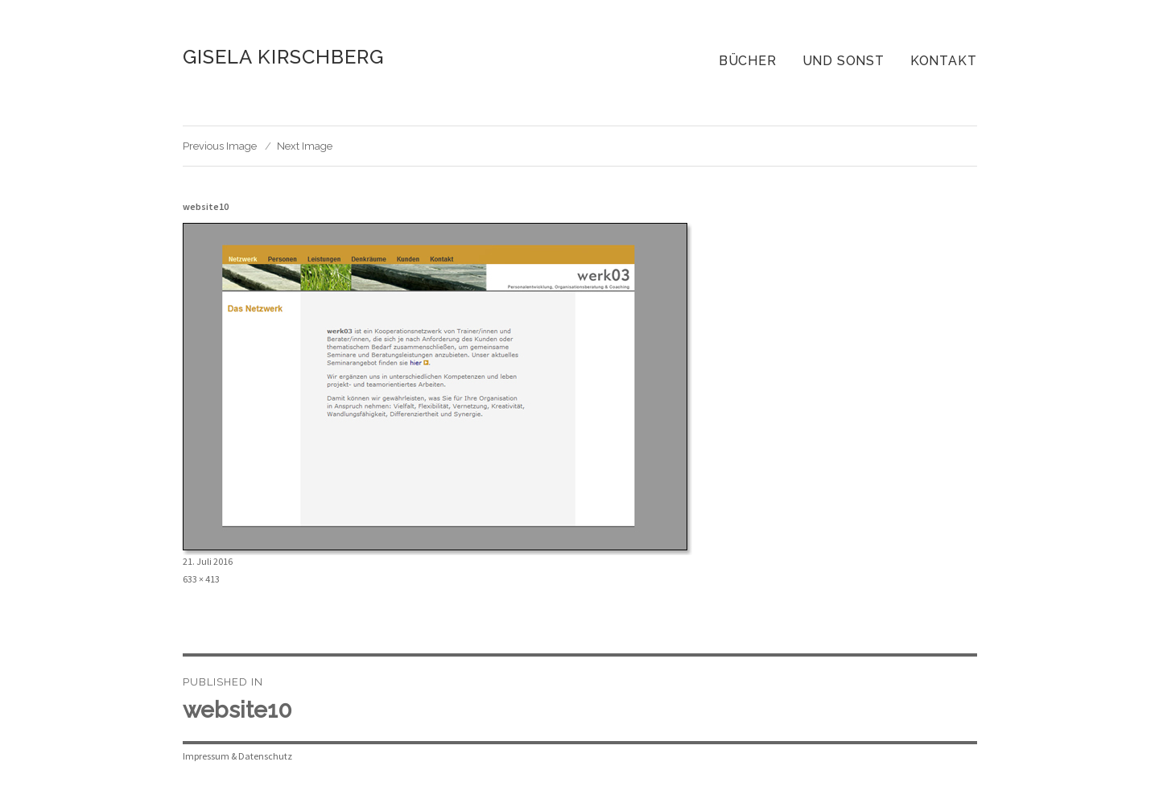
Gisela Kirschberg (283, 56)
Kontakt (943, 60)
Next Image (304, 146)
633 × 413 (201, 579)
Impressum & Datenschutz (237, 756)
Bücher (748, 60)
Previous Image (220, 146)
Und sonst (843, 60)
